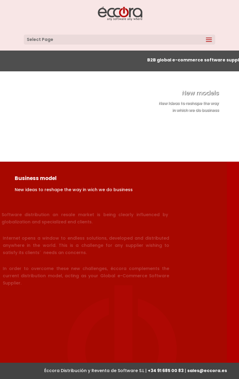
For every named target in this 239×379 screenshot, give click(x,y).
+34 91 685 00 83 (166, 371)
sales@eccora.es (207, 371)
